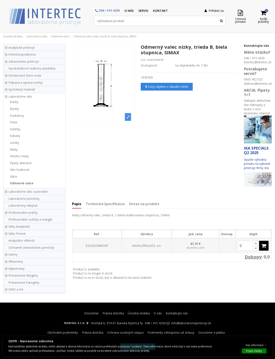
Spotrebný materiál (21, 89)
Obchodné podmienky (62, 332)
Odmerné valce (21, 183)
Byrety (14, 109)
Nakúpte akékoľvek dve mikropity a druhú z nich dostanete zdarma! (257, 106)
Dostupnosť (149, 65)
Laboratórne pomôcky (24, 199)
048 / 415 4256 (155, 323)
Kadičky (15, 129)
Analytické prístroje (21, 47)
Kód (143, 59)
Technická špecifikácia (105, 204)
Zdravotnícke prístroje (23, 61)
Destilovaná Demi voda (24, 75)
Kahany (15, 136)
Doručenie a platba (211, 332)
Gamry (13, 254)
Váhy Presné (17, 234)
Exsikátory (17, 116)
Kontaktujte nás (177, 313)
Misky (14, 149)
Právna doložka (113, 313)
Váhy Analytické (19, 226)
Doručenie (91, 313)
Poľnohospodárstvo (22, 54)
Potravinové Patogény (23, 282)
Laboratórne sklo (20, 96)
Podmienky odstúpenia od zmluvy (171, 332)
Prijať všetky (254, 351)
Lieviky (14, 143)
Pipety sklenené (21, 163)
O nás (158, 313)
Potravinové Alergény (23, 275)
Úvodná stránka (139, 313)
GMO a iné (15, 289)
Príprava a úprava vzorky (25, 82)
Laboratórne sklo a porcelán (28, 191)
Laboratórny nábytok (23, 205)
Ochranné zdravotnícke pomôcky (31, 247)
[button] (107, 11)
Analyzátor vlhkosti (21, 240)
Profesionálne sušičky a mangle (30, 219)
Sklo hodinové (19, 170)
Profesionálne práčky (23, 213)
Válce (13, 176)
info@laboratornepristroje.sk (191, 323)
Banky (14, 102)
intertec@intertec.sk (257, 62)
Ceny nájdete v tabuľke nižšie (166, 87)
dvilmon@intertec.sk (258, 84)
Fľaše (13, 122)
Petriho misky (19, 156)
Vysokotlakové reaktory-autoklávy (31, 68)
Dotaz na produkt (144, 204)
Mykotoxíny (16, 269)
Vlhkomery (15, 261)
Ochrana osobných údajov (125, 332)
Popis (76, 204)
